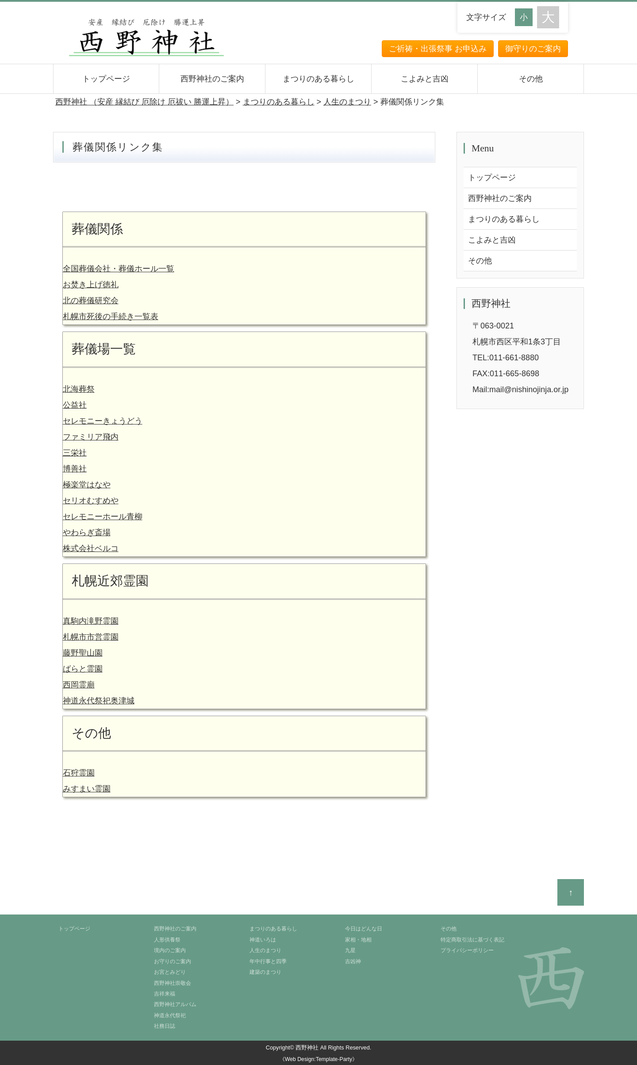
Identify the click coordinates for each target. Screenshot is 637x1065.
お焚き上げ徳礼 (91, 284)
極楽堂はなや (87, 484)
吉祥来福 (164, 994)
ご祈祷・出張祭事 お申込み (438, 48)
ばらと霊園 (83, 668)
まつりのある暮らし (318, 78)
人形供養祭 (167, 940)
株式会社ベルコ (91, 548)
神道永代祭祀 (170, 1015)
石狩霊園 (79, 772)
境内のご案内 (170, 950)
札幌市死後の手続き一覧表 (110, 316)
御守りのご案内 (533, 48)
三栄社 (75, 452)
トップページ (106, 78)
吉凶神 (353, 961)
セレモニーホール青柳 (102, 516)
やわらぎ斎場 (87, 532)
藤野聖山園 (83, 652)
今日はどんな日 (363, 929)
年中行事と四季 (268, 961)
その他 (531, 78)
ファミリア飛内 (91, 436)
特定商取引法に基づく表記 (472, 940)
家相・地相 (358, 940)
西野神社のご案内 (212, 78)
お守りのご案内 (172, 961)
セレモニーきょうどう (102, 421)
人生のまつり (265, 950)
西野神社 (306, 1047)
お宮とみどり (170, 972)
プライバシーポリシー (467, 950)
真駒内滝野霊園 (91, 621)
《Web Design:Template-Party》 (318, 1059)
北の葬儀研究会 (91, 300)
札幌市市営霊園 (91, 637)
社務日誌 (164, 1026)
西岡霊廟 (79, 684)
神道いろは (262, 940)
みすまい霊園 (87, 788)
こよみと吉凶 (425, 78)
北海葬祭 (79, 389)
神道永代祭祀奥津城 (98, 700)
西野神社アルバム (175, 1004)
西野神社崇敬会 (172, 983)
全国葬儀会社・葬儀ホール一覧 (118, 268)
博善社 (75, 468)
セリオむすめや (91, 500)
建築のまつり (265, 972)
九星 (350, 950)
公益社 (75, 405)
